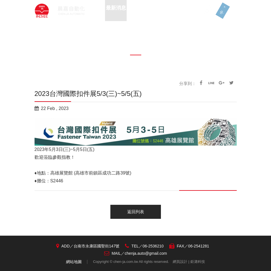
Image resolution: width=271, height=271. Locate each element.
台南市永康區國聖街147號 (96, 246)
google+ (221, 83)
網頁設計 (180, 261)
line (211, 83)
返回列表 (135, 211)
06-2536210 (153, 246)
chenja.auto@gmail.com (146, 253)
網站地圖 (74, 261)
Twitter (231, 83)
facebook (201, 83)
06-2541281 (198, 246)
